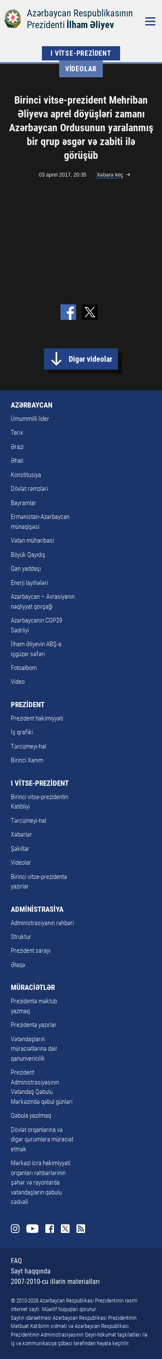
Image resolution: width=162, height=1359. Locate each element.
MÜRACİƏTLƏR (33, 987)
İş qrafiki (22, 732)
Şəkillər (20, 849)
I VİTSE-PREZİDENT (81, 53)
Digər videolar (90, 358)
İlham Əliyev (90, 24)
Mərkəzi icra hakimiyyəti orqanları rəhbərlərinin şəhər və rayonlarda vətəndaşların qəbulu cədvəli (40, 1182)
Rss (80, 1228)
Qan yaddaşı (26, 568)
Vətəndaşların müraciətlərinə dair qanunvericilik (34, 1048)
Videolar (81, 69)
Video (18, 682)
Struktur (21, 937)
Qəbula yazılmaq (31, 1115)
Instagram (15, 1228)
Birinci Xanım (27, 760)
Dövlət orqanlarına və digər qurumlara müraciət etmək (42, 1139)
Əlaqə (18, 965)
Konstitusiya (26, 475)
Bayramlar (23, 503)
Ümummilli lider (30, 419)
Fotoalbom (24, 668)
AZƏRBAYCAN (31, 405)
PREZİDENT (27, 704)
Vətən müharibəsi (32, 540)
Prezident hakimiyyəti (37, 718)
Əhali (17, 461)
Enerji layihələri (29, 583)
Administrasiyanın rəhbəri (42, 923)
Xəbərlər (21, 834)
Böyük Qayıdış (28, 555)
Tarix (17, 432)
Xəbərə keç (109, 175)
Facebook (49, 1228)
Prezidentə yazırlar (34, 1025)
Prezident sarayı (31, 950)
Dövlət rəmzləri (29, 489)
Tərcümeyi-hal (28, 746)
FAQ (16, 1261)
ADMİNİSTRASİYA (37, 909)
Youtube (32, 1228)
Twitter (65, 1228)
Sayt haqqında (31, 1271)
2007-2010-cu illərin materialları (55, 1281)
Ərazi (17, 447)
